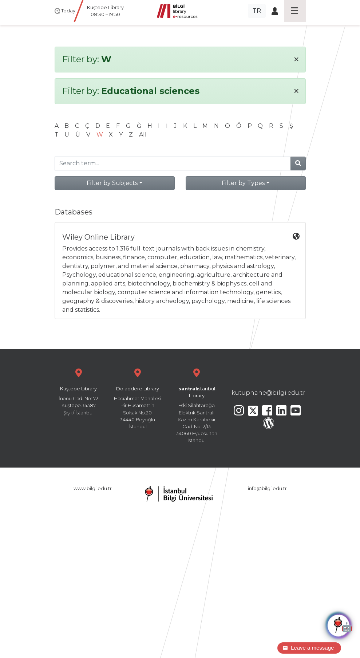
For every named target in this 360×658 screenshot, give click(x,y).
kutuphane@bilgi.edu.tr (268, 392)
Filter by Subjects (112, 183)
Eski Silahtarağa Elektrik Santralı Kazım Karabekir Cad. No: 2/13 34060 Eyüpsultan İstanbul (197, 404)
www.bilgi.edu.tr (93, 488)
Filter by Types (243, 183)
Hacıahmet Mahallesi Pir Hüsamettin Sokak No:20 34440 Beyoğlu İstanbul (138, 397)
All (143, 134)
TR (257, 10)
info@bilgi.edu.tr (267, 488)
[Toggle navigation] (295, 11)
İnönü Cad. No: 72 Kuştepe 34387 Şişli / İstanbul (79, 390)
